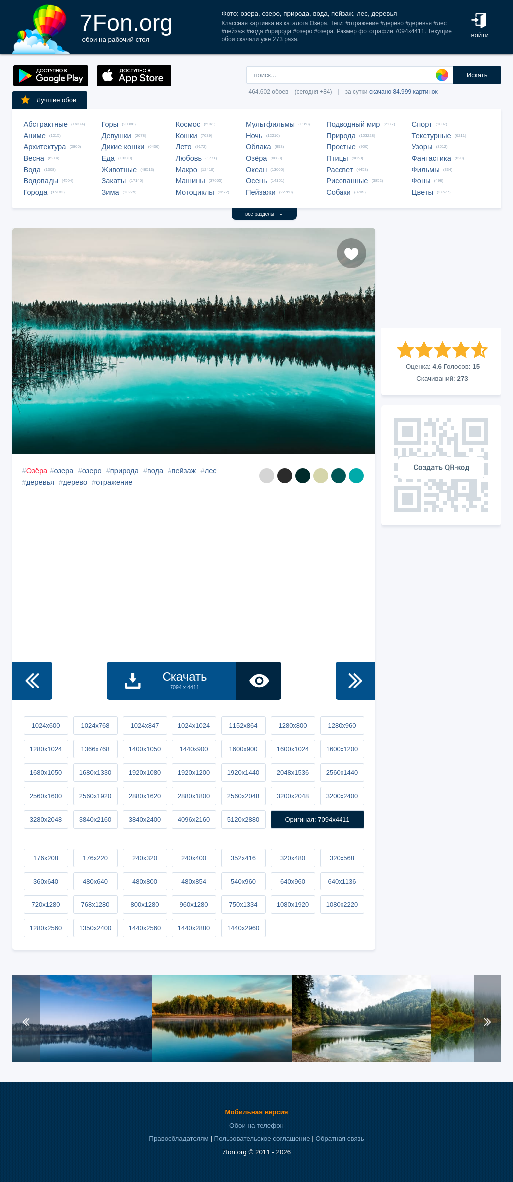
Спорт (422, 124)
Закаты (114, 181)
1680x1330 (95, 772)
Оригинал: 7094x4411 (317, 819)
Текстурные (431, 136)
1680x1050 (46, 772)
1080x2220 (342, 904)
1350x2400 (95, 928)
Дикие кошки (123, 147)
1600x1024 (293, 749)
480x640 (95, 881)
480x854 (193, 881)
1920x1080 (145, 772)
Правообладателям (178, 1138)
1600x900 (243, 749)
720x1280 (45, 904)
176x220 (95, 858)
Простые (341, 147)
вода (155, 471)
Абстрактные (46, 124)
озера (63, 471)
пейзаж (183, 471)
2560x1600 (46, 796)
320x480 (292, 858)
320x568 (342, 858)
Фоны (421, 181)
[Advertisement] (441, 278)
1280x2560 (46, 928)
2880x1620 (145, 796)
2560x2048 (243, 796)
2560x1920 (95, 796)
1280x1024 (46, 749)
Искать (477, 75)
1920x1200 (194, 772)
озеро (92, 471)
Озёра (256, 158)
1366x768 (95, 749)
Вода (32, 170)
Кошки (186, 136)
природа (124, 471)
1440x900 (193, 749)
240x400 (193, 858)
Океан (256, 170)
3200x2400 (342, 796)
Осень (256, 181)
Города (36, 192)
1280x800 (292, 725)
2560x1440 (342, 772)
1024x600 (45, 725)
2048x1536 (293, 772)
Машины (190, 181)
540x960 (243, 881)
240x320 (144, 858)
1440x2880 (194, 928)
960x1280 (193, 904)
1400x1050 (145, 749)
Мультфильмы (270, 124)
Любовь (189, 158)
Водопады (41, 181)
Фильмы (426, 170)
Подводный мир (353, 124)
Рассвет (339, 170)
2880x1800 (194, 796)
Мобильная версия (256, 1112)
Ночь (254, 136)
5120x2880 (243, 819)
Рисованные (347, 181)
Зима (110, 192)
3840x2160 (95, 819)
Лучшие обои (48, 99)
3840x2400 (145, 819)
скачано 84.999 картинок (403, 91)
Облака (258, 147)
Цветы (422, 192)
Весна (34, 158)
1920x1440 (243, 772)
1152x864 (243, 725)
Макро (186, 170)
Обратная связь (339, 1138)
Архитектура (45, 147)
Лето (184, 147)
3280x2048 (46, 819)
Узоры (422, 147)
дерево (75, 482)
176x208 (45, 858)
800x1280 (144, 904)
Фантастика (431, 158)
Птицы (337, 158)
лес (211, 471)
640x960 (292, 881)
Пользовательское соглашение (262, 1138)
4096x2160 (194, 819)
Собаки (338, 192)
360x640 (45, 881)
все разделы (264, 214)
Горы (110, 124)
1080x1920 (293, 904)
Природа (341, 136)
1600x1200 (342, 749)
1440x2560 (145, 928)
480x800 (144, 881)
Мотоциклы (195, 192)
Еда (108, 158)
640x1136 (342, 881)
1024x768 (95, 725)
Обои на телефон (256, 1125)
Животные (119, 170)
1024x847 (144, 725)
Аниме (35, 136)
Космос (188, 124)
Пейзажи (261, 192)
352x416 (243, 858)
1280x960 (342, 725)
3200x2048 (293, 796)
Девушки (116, 136)
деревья (40, 482)
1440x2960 (243, 928)
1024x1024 (194, 725)
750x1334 (243, 904)
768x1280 (95, 904)
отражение (114, 482)
